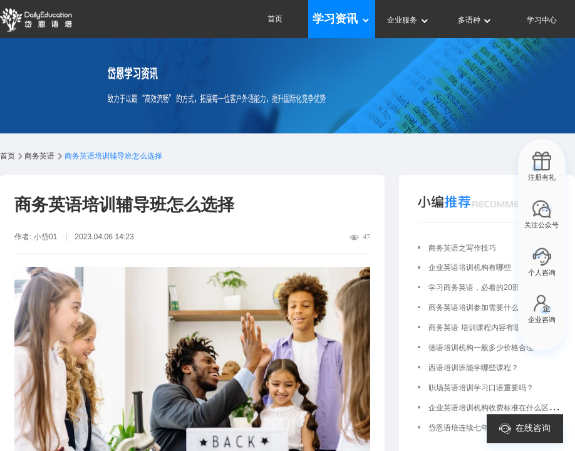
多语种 (475, 20)
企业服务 (408, 20)
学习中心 (542, 20)
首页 (274, 18)
